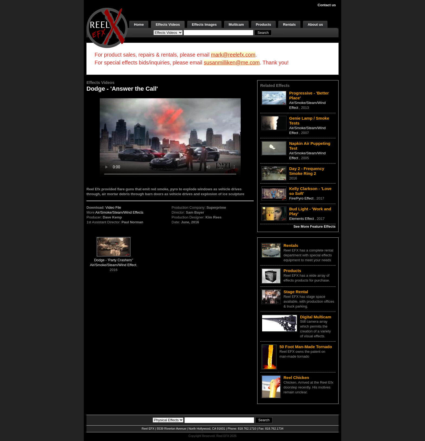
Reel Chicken (296, 377)
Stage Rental (296, 291)
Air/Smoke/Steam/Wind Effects (119, 212)
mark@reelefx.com (233, 55)
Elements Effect (302, 219)
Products (263, 24)
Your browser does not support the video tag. (170, 137)
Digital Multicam (315, 317)
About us (315, 24)
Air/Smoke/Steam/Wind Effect (113, 265)
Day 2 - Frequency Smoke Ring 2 (306, 171)
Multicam (236, 24)
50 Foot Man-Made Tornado (305, 346)
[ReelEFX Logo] (107, 27)
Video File (113, 207)
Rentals (289, 24)
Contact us (327, 5)
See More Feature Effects (315, 226)
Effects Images (204, 24)
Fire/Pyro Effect (301, 198)
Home (139, 24)
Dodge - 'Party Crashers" (113, 260)
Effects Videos (168, 24)
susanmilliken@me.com (232, 63)
